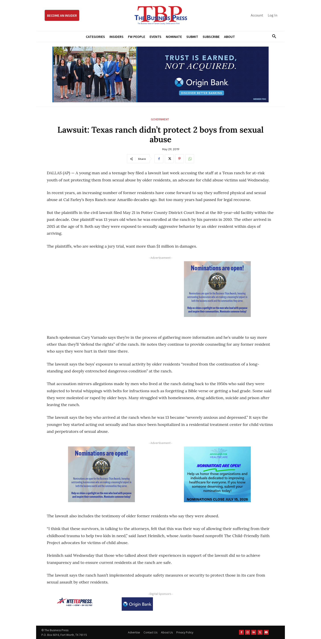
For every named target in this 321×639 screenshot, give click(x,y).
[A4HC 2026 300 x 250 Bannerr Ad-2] (217, 474)
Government (160, 119)
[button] (272, 36)
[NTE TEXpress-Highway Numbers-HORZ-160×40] (75, 601)
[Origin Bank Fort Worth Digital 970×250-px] (160, 74)
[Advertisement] (101, 292)
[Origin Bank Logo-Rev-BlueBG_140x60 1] (137, 604)
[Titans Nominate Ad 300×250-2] (217, 289)
